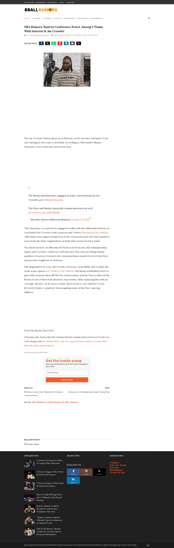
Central (47, 18)
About (61, 2)
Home (26, 18)
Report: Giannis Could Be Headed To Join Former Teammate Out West (48, 509)
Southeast (69, 18)
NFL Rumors (29, 2)
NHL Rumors (52, 2)
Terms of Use (117, 472)
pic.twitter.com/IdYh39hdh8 (44, 212)
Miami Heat (69, 35)
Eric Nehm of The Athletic (59, 271)
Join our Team (118, 465)
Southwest (83, 18)
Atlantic (36, 18)
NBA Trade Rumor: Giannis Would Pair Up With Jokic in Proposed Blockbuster (49, 532)
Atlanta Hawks (59, 35)
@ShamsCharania (53, 199)
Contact (114, 462)
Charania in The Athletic (94, 232)
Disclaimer (116, 469)
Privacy (114, 467)
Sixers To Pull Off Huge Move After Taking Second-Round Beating (50, 497)
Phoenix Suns (93, 35)
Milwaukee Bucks (81, 35)
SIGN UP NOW (67, 380)
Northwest (96, 18)
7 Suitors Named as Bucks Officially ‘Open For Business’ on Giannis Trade (50, 520)
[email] (67, 372)
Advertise (70, 2)
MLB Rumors (40, 2)
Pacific (58, 18)
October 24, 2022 (79, 219)
